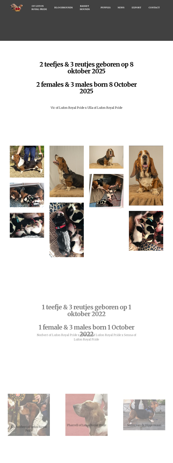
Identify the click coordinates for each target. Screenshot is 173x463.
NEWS (121, 7)
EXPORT (136, 7)
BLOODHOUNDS (63, 7)
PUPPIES (105, 7)
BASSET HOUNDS (85, 8)
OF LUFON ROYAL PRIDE (39, 8)
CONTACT (154, 7)
